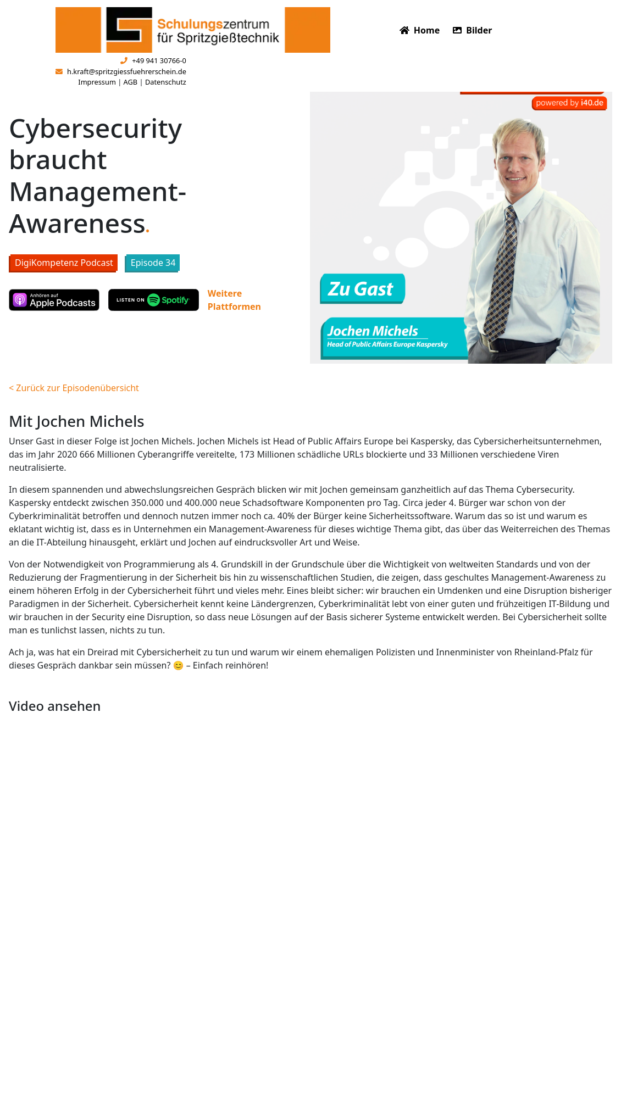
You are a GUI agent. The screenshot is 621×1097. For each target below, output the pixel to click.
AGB (131, 82)
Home (420, 30)
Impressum (97, 82)
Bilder (472, 30)
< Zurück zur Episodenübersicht (74, 388)
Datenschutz (165, 82)
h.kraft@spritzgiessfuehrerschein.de (121, 71)
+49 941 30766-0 (153, 60)
